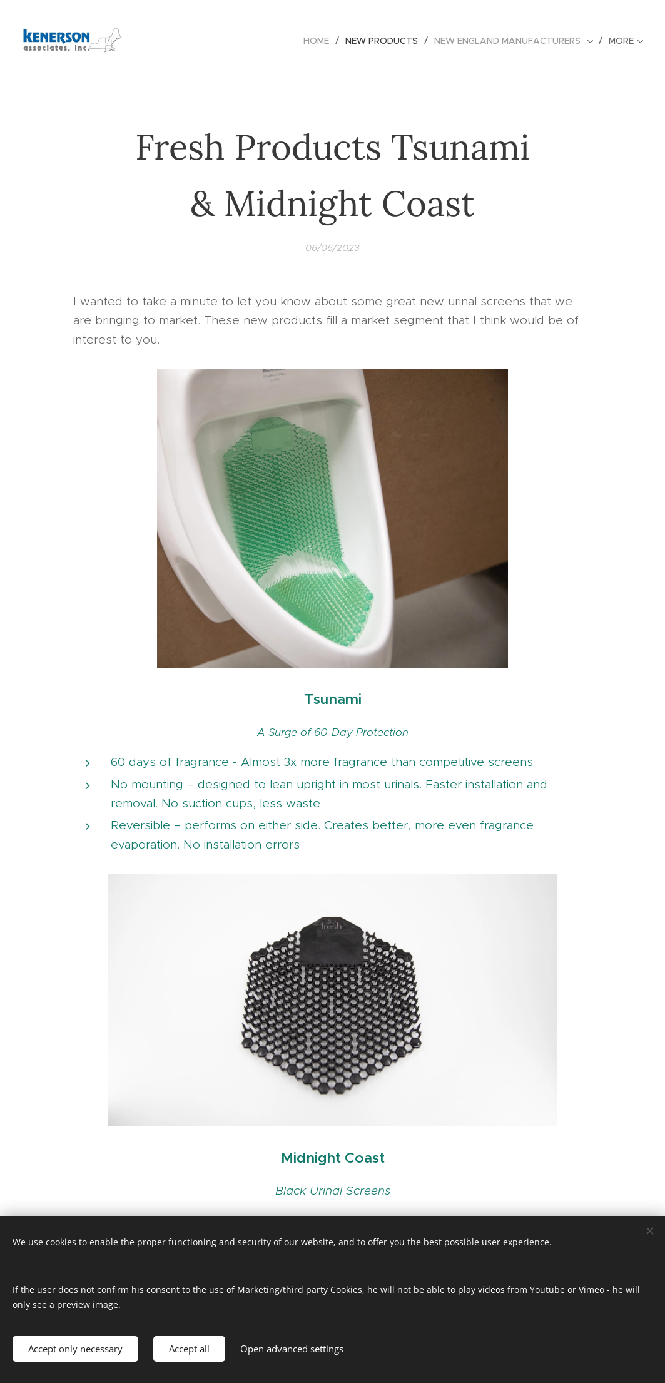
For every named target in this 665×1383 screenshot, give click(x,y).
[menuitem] (319, 40)
